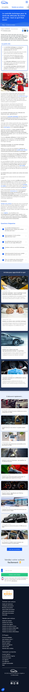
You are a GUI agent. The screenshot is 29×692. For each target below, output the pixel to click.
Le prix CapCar (6, 654)
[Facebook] (12, 683)
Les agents (5, 659)
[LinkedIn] (17, 683)
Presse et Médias (7, 637)
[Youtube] (14, 683)
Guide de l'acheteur (7, 604)
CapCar (24, 187)
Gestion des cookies (7, 648)
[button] (3, 689)
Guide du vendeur (7, 620)
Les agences (5, 661)
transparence (13, 191)
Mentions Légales (19, 673)
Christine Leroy (7, 30)
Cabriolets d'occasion (8, 611)
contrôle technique (23, 96)
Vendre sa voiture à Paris (9, 626)
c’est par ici (14, 580)
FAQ (3, 665)
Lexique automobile (7, 663)
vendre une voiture (22, 150)
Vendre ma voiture (7, 622)
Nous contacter (6, 641)
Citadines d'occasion (8, 606)
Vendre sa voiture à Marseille (10, 628)
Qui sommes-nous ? (7, 639)
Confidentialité (14, 675)
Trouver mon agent (7, 624)
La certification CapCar (8, 656)
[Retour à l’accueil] (4, 2)
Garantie (4, 615)
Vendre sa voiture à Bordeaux (10, 631)
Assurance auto (6, 658)
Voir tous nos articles (14, 549)
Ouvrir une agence (7, 644)
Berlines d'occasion (7, 607)
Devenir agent (6, 643)
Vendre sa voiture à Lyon (9, 630)
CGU (7, 646)
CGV (3, 646)
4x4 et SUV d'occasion (8, 609)
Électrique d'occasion (8, 613)
